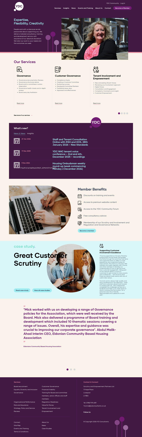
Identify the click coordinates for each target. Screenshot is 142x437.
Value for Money (48, 405)
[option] (33, 87)
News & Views (19, 133)
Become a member (87, 231)
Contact (108, 8)
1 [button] (119, 113)
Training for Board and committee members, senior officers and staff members (54, 396)
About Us (98, 8)
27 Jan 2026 (26, 139)
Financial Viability (48, 389)
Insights (66, 8)
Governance (24, 75)
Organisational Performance (24, 402)
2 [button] (122, 113)
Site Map (17, 425)
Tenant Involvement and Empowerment (107, 77)
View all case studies (42, 290)
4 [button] (127, 113)
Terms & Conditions (21, 431)
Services (57, 8)
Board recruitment (21, 386)
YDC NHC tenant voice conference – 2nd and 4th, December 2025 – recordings (69, 154)
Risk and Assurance (21, 405)
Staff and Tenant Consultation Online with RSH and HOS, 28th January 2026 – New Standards (70, 142)
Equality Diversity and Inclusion (25, 389)
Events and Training (85, 8)
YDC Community (112, 3)
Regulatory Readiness (50, 402)
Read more (20, 103)
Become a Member (122, 8)
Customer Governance (68, 75)
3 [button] (124, 113)
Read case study (22, 290)
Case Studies (47, 428)
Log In (122, 3)
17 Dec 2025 (26, 151)
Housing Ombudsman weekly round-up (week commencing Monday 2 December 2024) (69, 166)
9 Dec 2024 (26, 163)
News (73, 8)
